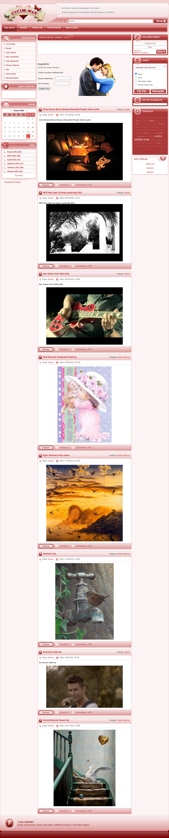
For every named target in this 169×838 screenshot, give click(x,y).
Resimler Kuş (49, 554)
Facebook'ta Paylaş (12, 182)
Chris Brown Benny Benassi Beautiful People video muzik (71, 109)
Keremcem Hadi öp (52, 652)
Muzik (8, 48)
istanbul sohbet (139, 127)
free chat (143, 124)
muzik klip (152, 133)
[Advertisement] (84, 48)
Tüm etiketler (150, 152)
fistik (137, 124)
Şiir (7, 70)
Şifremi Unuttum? (141, 53)
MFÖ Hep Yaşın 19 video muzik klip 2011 (62, 192)
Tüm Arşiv (19, 175)
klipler (161, 130)
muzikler (160, 133)
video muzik (144, 146)
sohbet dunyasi (155, 140)
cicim (151, 120)
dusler (162, 121)
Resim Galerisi (12, 65)
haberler (154, 124)
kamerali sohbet (141, 130)
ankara (138, 117)
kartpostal (151, 130)
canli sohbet (160, 117)
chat (137, 121)
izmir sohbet (154, 127)
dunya (157, 121)
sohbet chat (141, 139)
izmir (147, 127)
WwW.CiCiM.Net (46, 37)
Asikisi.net (150, 164)
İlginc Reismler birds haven (56, 455)
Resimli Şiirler (12, 78)
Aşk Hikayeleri (12, 61)
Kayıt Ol (137, 51)
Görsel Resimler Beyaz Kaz (56, 720)
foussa (50, 115)
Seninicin (150, 168)
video (159, 143)
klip (157, 130)
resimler (141, 136)
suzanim (153, 143)
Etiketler (58, 37)
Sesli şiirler (11, 74)
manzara (139, 133)
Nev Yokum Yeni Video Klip (56, 274)
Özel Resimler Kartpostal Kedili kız (60, 357)
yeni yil (163, 146)
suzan (147, 143)
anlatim (144, 117)
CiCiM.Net (29, 822)
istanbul (161, 124)
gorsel (149, 124)
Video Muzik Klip (154, 146)
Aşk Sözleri (11, 53)
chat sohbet (144, 121)
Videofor (150, 172)
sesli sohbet (149, 136)
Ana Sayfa (10, 44)
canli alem (151, 117)
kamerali (162, 127)
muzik (145, 133)
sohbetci (141, 143)
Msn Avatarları (12, 57)
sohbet (158, 136)
